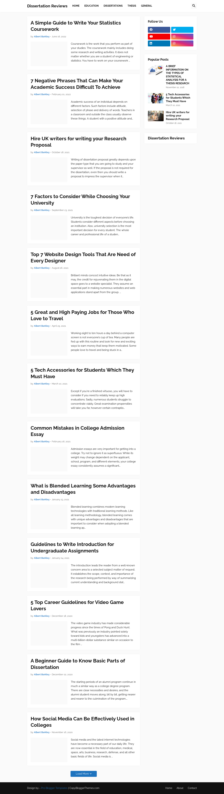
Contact (192, 788)
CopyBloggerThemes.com (84, 788)
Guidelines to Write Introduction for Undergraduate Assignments (72, 547)
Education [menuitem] (91, 5)
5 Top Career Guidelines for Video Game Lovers (77, 605)
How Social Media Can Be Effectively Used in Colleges (82, 722)
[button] (194, 6)
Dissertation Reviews (47, 6)
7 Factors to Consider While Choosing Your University (80, 200)
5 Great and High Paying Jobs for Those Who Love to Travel (82, 315)
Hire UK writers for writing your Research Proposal (78, 142)
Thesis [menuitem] (132, 5)
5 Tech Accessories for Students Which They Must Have (82, 373)
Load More (82, 773)
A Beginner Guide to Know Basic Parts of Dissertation (78, 664)
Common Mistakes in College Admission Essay (77, 431)
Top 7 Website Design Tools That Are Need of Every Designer (83, 258)
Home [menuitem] (75, 5)
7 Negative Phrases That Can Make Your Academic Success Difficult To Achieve (77, 84)
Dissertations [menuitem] (113, 5)
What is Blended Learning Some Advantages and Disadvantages (83, 489)
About (180, 788)
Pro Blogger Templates (54, 788)
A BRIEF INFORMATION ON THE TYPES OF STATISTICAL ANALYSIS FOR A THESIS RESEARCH (177, 75)
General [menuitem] (146, 5)
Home (168, 788)
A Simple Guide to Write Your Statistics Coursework (76, 26)
